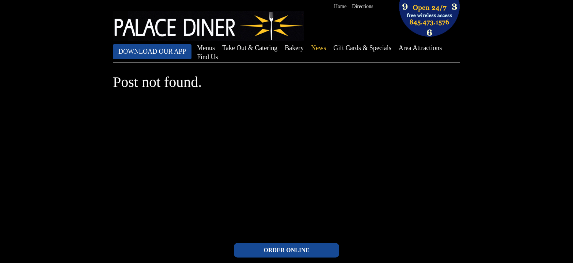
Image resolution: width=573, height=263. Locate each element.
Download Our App (152, 51)
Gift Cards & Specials (362, 48)
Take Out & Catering (249, 48)
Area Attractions (420, 48)
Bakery (294, 48)
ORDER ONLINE (287, 250)
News (318, 48)
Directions (362, 6)
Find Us (207, 57)
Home (340, 6)
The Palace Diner (208, 26)
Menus (206, 48)
